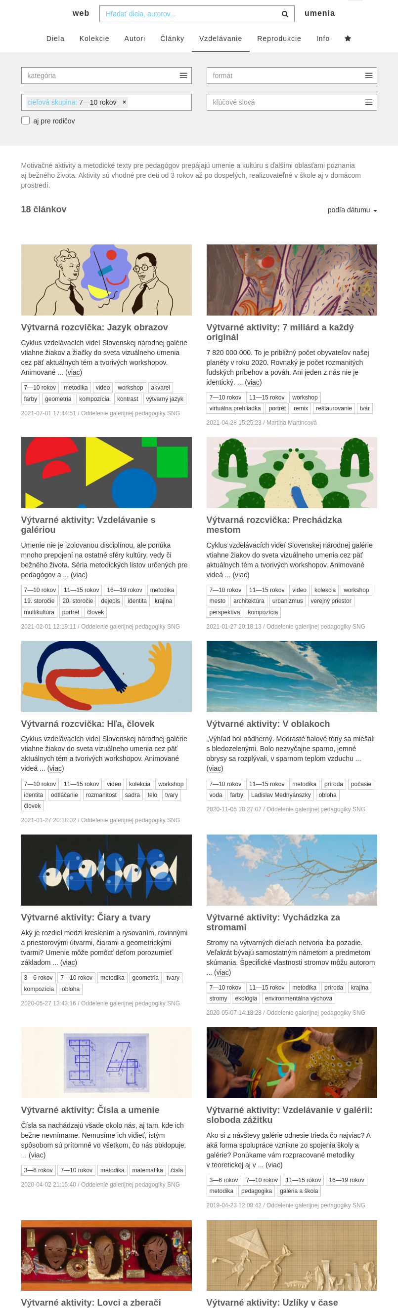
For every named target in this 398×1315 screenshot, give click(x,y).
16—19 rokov (124, 609)
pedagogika (256, 1210)
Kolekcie (95, 58)
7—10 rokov (40, 406)
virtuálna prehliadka (235, 428)
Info (323, 58)
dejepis (110, 620)
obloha (328, 814)
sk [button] (356, 15)
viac (74, 392)
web (81, 32)
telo (152, 814)
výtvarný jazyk (164, 418)
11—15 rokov (266, 416)
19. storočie (39, 620)
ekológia (246, 1018)
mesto (218, 620)
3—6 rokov (38, 997)
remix (301, 428)
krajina (163, 620)
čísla (177, 1190)
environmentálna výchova (298, 1018)
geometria (58, 418)
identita (137, 620)
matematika (148, 1190)
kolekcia (325, 609)
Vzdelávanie (220, 58)
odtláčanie (64, 814)
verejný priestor (331, 620)
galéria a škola (299, 1210)
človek (95, 631)
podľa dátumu (352, 230)
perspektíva (225, 631)
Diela (55, 58)
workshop (130, 406)
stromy (218, 1018)
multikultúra (39, 631)
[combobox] (197, 33)
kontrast (127, 418)
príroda (333, 803)
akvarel (161, 406)
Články (172, 58)
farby (31, 418)
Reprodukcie (279, 58)
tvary (171, 814)
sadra (132, 814)
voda (216, 814)
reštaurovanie (334, 428)
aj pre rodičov (54, 141)
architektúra (249, 620)
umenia (320, 32)
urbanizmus (287, 620)
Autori (135, 58)
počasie (361, 803)
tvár (365, 428)
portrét (277, 428)
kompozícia (94, 418)
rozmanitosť (101, 814)
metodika (76, 406)
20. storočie (77, 620)
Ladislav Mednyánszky (281, 814)
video (103, 406)
